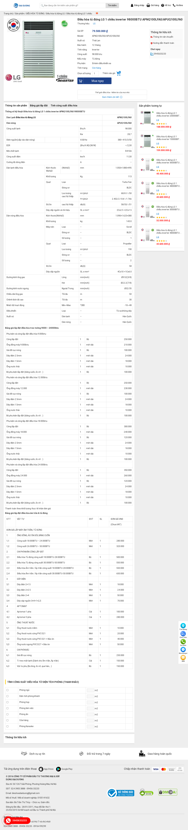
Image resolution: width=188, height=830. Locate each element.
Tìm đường (183, 626)
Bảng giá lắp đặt (39, 105)
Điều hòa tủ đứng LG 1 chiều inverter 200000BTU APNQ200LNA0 (168, 116)
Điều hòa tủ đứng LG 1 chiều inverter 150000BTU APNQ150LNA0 (168, 139)
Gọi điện (183, 642)
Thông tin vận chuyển (162, 37)
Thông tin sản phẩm (16, 105)
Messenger (183, 650)
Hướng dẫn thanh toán (162, 43)
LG (157, 120)
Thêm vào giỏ (112, 73)
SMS (183, 658)
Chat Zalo (183, 634)
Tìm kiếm (112, 5)
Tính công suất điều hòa (64, 105)
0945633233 (158, 53)
